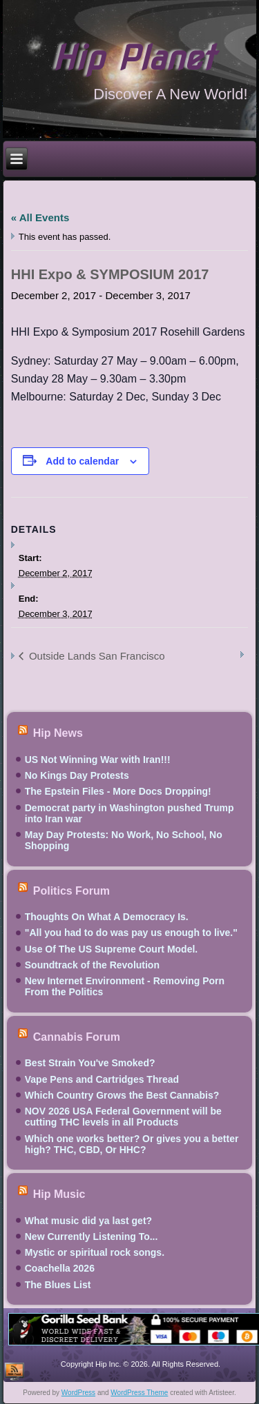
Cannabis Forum (76, 1036)
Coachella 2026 (60, 1268)
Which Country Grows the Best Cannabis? (122, 1095)
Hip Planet (133, 58)
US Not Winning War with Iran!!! (98, 759)
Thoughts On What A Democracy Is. (107, 916)
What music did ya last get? (88, 1220)
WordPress (78, 1392)
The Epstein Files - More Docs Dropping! (118, 791)
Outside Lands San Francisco (95, 656)
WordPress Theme (139, 1392)
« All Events (40, 217)
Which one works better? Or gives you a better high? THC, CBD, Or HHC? (132, 1144)
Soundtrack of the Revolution (92, 964)
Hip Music (59, 1194)
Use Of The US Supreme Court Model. (111, 949)
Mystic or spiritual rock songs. (94, 1252)
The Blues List (58, 1284)
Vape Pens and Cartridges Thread (102, 1079)
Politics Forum (71, 890)
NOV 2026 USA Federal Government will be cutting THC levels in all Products (123, 1117)
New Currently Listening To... (91, 1236)
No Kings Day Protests (77, 775)
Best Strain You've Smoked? (90, 1062)
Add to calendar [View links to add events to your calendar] (82, 461)
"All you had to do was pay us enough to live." (131, 932)
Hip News (58, 733)
